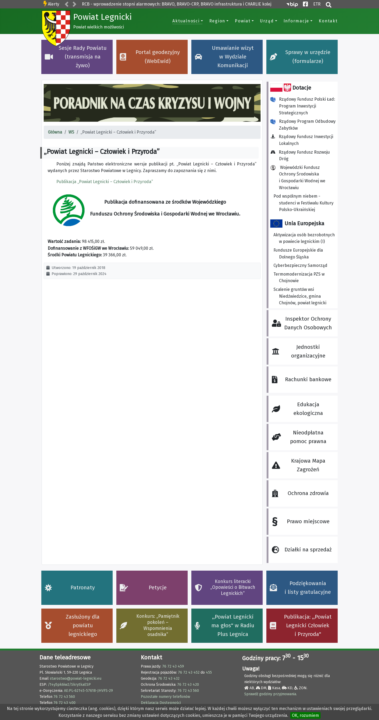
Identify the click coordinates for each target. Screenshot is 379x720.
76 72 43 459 (173, 666)
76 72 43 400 (64, 703)
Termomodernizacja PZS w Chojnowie (299, 277)
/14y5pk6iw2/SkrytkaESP (69, 684)
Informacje (296, 20)
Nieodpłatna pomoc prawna (299, 437)
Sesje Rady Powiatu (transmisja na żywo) (76, 57)
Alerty (53, 4)
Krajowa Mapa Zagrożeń (298, 465)
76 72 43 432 (168, 678)
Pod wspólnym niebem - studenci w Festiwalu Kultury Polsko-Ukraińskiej (303, 203)
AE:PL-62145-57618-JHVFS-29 (88, 690)
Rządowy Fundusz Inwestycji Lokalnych (303, 140)
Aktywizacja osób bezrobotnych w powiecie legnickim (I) (304, 238)
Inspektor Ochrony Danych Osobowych (302, 323)
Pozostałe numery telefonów (165, 696)
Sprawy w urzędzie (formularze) (300, 56)
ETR (317, 4)
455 (209, 672)
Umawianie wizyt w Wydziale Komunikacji (224, 57)
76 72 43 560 (64, 696)
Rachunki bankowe (301, 379)
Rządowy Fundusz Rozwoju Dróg (301, 155)
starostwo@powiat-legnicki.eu (75, 678)
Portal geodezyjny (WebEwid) (150, 56)
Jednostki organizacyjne (298, 351)
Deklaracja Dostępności (161, 703)
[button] (66, 5)
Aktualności (186, 20)
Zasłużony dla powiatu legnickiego (72, 626)
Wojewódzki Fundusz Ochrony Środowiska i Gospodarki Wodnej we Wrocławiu (297, 177)
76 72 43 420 (188, 684)
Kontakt (328, 20)
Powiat (243, 20)
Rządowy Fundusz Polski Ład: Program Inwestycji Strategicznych (302, 106)
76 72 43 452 (189, 672)
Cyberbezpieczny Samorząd (300, 265)
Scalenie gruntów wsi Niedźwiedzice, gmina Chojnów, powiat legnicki (299, 296)
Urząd (267, 20)
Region (217, 20)
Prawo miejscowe (301, 522)
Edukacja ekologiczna (297, 409)
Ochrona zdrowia (300, 493)
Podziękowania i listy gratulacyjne (300, 587)
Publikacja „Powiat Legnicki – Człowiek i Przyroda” (104, 181)
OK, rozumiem (305, 715)
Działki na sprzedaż (302, 549)
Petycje (143, 587)
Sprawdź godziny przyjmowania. (270, 694)
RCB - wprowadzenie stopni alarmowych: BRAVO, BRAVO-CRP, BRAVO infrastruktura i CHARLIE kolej (176, 4)
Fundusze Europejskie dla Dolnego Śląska (298, 253)
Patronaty (70, 587)
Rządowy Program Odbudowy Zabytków (303, 125)
